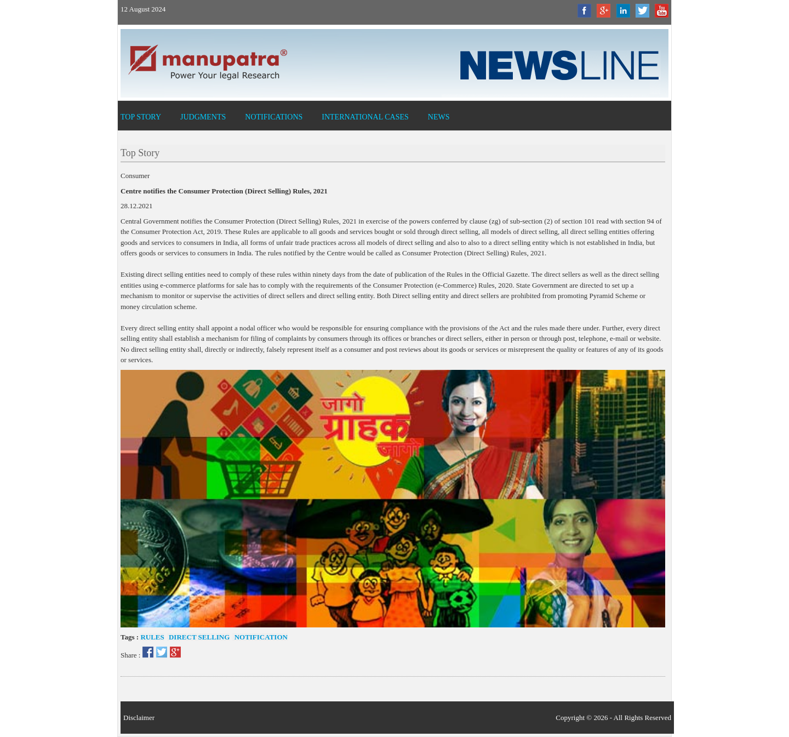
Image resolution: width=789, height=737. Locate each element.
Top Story (141, 117)
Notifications (273, 117)
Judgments (203, 117)
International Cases (365, 117)
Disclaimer (139, 717)
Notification (260, 637)
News (439, 117)
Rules (152, 637)
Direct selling (198, 637)
